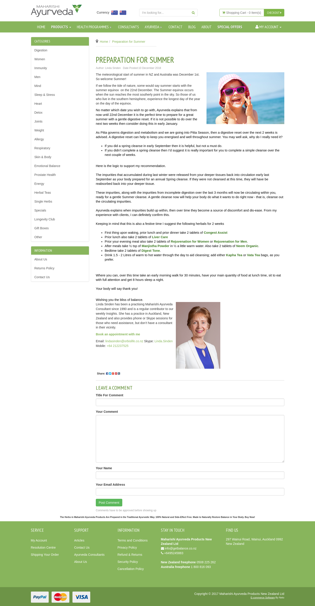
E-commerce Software (263, 597)
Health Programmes (94, 26)
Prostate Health (45, 175)
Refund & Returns (130, 554)
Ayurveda (154, 26)
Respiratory (42, 148)
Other (38, 237)
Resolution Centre (43, 547)
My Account (39, 540)
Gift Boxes (41, 228)
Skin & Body (42, 157)
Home (41, 26)
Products (61, 26)
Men (37, 77)
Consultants (128, 26)
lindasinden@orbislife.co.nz (124, 341)
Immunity (40, 68)
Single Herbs (43, 201)
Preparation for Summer (128, 41)
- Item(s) (241, 12)
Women (39, 59)
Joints (38, 121)
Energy (39, 183)
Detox (38, 112)
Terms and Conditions (133, 540)
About (206, 26)
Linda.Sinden (163, 341)
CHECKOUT (274, 13)
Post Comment (109, 502)
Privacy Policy (127, 547)
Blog (192, 26)
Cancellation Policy (131, 569)
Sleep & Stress (44, 95)
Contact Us (42, 277)
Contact (176, 26)
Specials (40, 210)
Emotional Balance (47, 166)
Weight (39, 130)
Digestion (40, 50)
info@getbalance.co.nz (181, 548)
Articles (79, 540)
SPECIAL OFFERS (229, 26)
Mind (37, 86)
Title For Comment (109, 395)
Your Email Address (110, 484)
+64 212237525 (117, 346)
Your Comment (107, 411)
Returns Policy (44, 268)
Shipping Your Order (45, 554)
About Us (40, 259)
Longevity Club (44, 219)
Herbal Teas (42, 192)
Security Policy (128, 562)
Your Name (104, 468)
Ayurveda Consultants (89, 554)
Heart (38, 103)
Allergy (39, 139)
